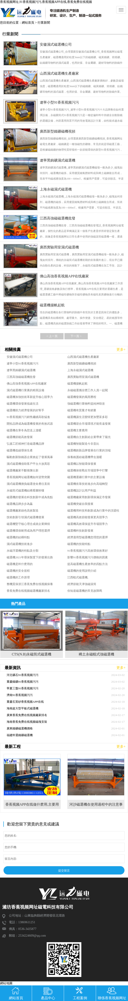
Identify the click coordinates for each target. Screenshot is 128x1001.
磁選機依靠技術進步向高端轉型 (87, 483)
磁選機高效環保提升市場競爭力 (87, 524)
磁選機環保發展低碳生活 (22, 403)
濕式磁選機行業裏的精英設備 (25, 390)
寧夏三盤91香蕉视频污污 (22, 688)
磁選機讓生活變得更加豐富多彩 (87, 417)
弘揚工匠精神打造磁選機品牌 (25, 443)
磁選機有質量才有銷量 (81, 410)
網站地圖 (6, 983)
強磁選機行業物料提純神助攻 (86, 403)
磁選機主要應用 (77, 430)
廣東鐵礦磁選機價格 (20, 728)
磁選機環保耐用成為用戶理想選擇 (28, 530)
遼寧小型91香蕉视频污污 (22, 363)
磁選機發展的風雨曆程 (81, 397)
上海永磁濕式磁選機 (80, 370)
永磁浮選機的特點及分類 (22, 550)
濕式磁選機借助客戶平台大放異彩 (28, 463)
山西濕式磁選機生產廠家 (83, 356)
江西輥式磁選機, (77, 577)
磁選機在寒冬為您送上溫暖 (24, 430)
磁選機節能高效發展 (20, 437)
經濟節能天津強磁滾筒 (81, 584)
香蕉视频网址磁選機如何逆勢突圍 (28, 477)
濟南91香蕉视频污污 (20, 695)
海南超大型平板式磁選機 (22, 708)
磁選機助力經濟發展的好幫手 (25, 410)
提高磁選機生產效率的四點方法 (87, 564)
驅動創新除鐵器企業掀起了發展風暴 (30, 457)
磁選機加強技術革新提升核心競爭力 (30, 397)
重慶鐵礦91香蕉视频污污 (22, 681)
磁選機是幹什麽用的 (20, 564)
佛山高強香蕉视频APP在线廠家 (27, 383)
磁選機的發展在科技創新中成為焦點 (30, 497)
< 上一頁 (52, 336)
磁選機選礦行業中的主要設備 (86, 477)
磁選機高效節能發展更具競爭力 (87, 517)
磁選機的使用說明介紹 (81, 570)
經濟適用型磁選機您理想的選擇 (87, 537)
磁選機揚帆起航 (77, 383)
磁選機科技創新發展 (80, 530)
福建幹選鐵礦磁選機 (20, 735)
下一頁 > (76, 336)
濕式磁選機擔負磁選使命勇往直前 (28, 483)
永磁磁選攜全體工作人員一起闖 (87, 390)
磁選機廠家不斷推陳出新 (22, 470)
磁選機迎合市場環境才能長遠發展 (89, 423)
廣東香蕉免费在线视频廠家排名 (27, 715)
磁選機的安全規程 (18, 570)
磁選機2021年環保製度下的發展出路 (30, 557)
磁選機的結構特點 (18, 537)
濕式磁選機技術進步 (20, 544)
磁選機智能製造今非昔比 (83, 443)
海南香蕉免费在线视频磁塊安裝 (27, 721)
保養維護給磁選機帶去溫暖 (84, 457)
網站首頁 (28, 22)
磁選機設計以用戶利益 (81, 490)
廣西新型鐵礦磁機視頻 (81, 363)
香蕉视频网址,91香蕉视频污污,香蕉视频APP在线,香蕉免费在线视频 (46, 2)
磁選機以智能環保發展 (81, 463)
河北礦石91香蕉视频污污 (22, 675)
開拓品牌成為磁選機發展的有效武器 (30, 423)
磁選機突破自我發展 (80, 504)
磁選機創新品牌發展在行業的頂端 (89, 450)
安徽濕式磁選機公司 (20, 356)
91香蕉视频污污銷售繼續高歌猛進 (28, 417)
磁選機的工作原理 (18, 577)
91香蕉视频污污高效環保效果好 (87, 550)
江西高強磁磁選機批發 (21, 377)
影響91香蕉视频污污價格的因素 (87, 557)
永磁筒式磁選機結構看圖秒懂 (25, 490)
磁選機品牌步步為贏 (20, 504)
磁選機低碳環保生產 (20, 450)
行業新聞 (44, 22)
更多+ (121, 349)
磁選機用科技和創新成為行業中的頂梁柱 (93, 510)
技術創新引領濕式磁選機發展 (25, 517)
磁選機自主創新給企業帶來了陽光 (89, 437)
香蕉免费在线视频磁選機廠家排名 (28, 590)
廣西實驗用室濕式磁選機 (83, 377)
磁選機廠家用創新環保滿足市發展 (89, 497)
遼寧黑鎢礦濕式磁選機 (21, 370)
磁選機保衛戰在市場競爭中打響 (87, 470)
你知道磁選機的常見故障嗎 (84, 590)
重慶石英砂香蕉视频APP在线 (25, 701)
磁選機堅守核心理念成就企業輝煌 (28, 524)
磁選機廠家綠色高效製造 (22, 510)
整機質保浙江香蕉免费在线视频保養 (30, 584)
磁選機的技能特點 (78, 544)
